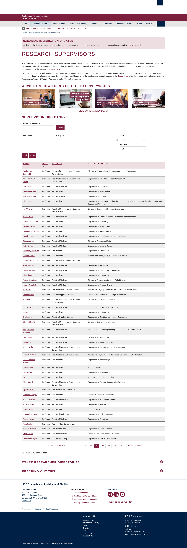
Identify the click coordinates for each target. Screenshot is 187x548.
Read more (134, 45)
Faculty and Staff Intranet (84, 503)
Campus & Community (78, 24)
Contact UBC (88, 520)
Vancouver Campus (133, 520)
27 (73, 445)
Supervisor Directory (48, 28)
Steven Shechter (29, 322)
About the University (91, 523)
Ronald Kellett (28, 295)
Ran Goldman (28, 187)
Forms (129, 24)
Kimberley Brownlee (31, 251)
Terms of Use (44, 544)
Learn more (53, 69)
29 (85, 445)
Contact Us (26, 501)
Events (86, 528)
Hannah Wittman (29, 355)
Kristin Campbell (29, 285)
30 (91, 445)
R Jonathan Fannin (30, 414)
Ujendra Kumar (29, 390)
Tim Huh (26, 299)
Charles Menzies (29, 226)
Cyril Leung (27, 317)
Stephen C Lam (29, 241)
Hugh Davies (28, 434)
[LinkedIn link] (116, 494)
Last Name (27, 136)
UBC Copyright (57, 544)
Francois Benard (29, 265)
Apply (160, 24)
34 (116, 445)
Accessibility (68, 544)
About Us (148, 24)
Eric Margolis (28, 372)
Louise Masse (28, 307)
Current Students (58, 24)
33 (110, 445)
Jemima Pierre (29, 256)
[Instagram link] (110, 494)
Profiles (46, 509)
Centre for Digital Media (134, 532)
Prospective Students (39, 24)
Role (122, 136)
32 (104, 445)
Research (54, 509)
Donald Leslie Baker (31, 231)
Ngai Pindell (28, 424)
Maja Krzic (27, 290)
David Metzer (28, 367)
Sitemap (38, 509)
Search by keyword (31, 123)
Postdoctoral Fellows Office (85, 496)
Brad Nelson (28, 342)
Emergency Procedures (30, 544)
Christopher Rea (29, 191)
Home (26, 24)
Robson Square (131, 529)
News (85, 525)
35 (122, 445)
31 (97, 445)
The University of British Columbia (27, 7)
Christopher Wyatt (30, 439)
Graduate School (27, 32)
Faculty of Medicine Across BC (137, 534)
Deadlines (120, 24)
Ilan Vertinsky (28, 209)
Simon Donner (28, 201)
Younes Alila (28, 347)
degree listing (123, 76)
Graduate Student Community (86, 499)
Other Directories (65, 28)
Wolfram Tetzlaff (29, 196)
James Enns (28, 312)
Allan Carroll (28, 382)
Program (60, 136)
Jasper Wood (28, 409)
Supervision (107, 24)
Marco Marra (28, 217)
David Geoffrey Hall (31, 221)
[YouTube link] (122, 494)
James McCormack (30, 260)
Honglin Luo (28, 236)
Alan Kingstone (29, 275)
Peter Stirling (28, 246)
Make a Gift (87, 533)
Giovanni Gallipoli (30, 395)
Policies (139, 24)
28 (79, 445)
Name (26, 164)
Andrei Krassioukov (30, 280)
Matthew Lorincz (29, 429)
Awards (94, 24)
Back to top (27, 509)
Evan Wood (27, 337)
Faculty (57, 164)
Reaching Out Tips (81, 28)
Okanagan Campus (132, 523)
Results (123, 144)
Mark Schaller (28, 404)
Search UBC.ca (89, 536)
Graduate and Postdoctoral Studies (93, 484)
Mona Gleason (29, 400)
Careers (86, 531)
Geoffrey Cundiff (29, 270)
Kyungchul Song (29, 377)
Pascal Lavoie (28, 419)
